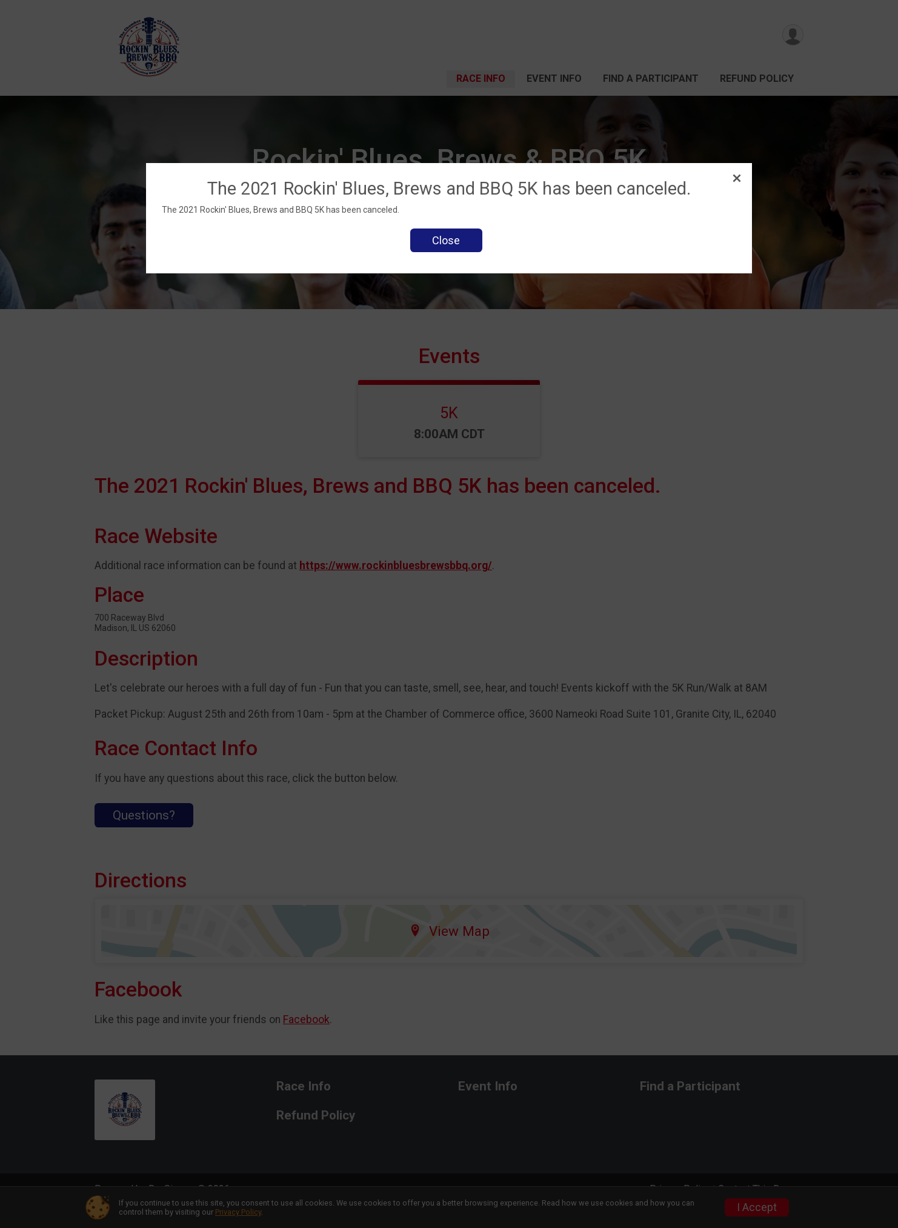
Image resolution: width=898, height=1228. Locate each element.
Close (446, 240)
